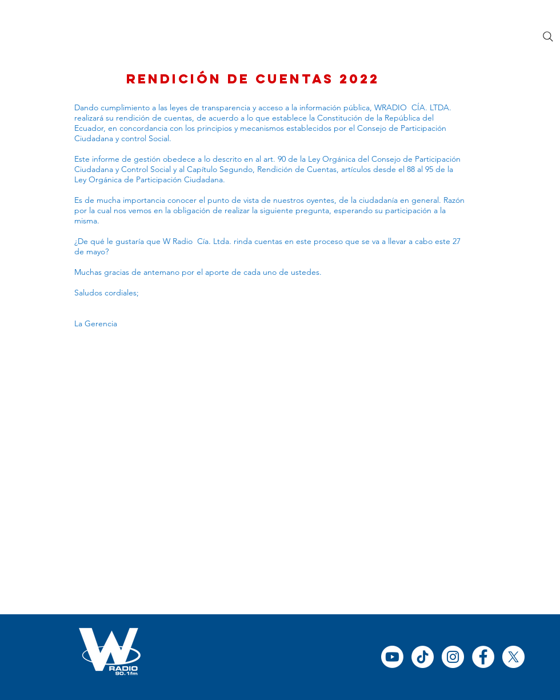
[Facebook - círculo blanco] (483, 657)
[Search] (548, 37)
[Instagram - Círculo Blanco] (453, 657)
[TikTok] (422, 657)
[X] (513, 657)
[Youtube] (392, 657)
